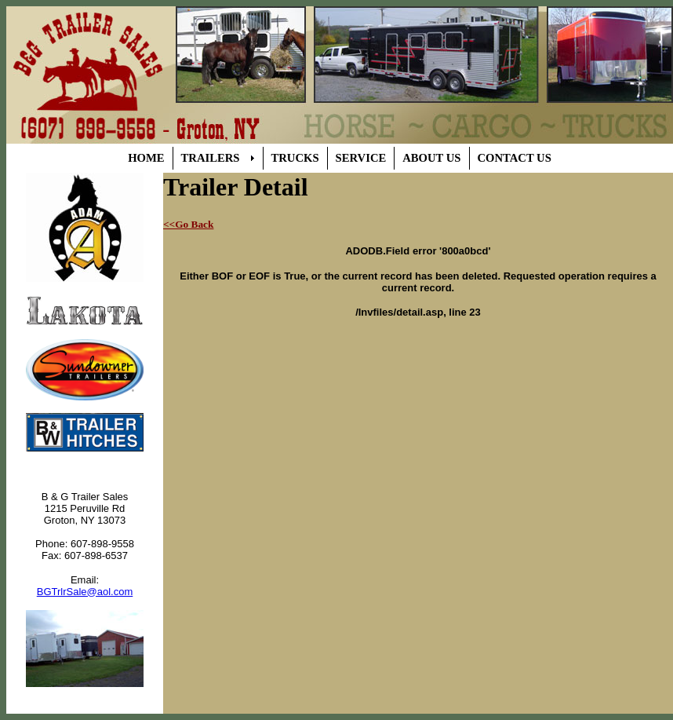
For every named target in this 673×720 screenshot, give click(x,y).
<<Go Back (188, 224)
